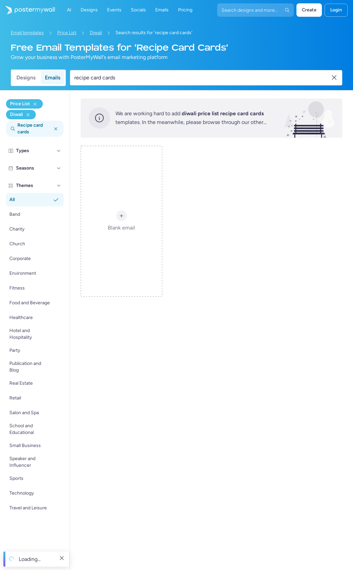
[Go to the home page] (27, 10)
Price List (66, 33)
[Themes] (59, 185)
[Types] (59, 150)
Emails (52, 77)
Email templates (27, 33)
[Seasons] (59, 168)
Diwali (96, 33)
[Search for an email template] (202, 78)
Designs (25, 77)
